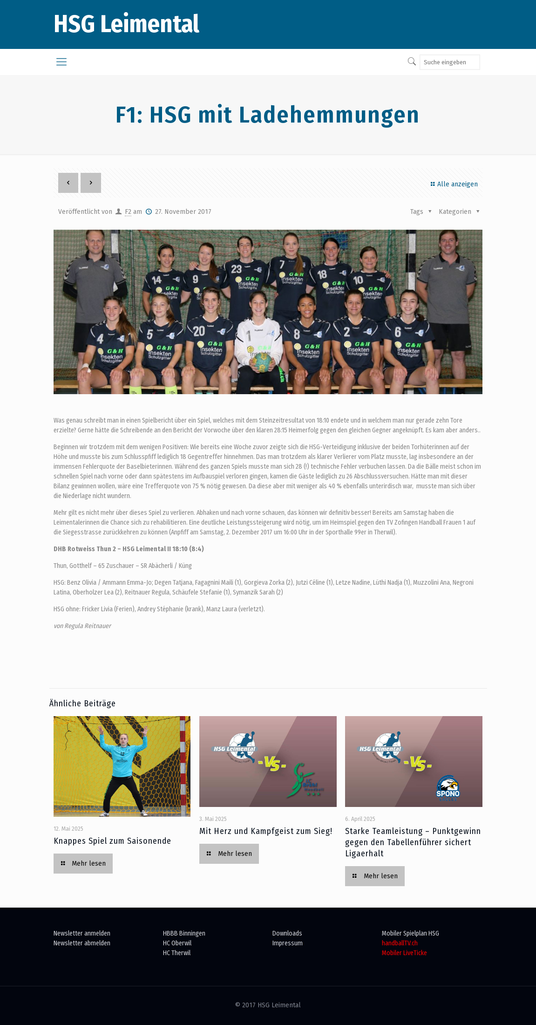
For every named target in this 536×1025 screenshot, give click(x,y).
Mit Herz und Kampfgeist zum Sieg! (265, 831)
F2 (128, 212)
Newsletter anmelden (82, 933)
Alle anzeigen (453, 184)
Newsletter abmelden (82, 943)
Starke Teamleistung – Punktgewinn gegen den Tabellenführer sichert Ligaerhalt (413, 842)
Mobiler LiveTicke (404, 953)
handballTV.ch (400, 943)
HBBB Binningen (184, 933)
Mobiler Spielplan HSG (410, 933)
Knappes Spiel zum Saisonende (112, 841)
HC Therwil (176, 953)
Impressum (287, 943)
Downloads (287, 933)
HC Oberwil (177, 943)
